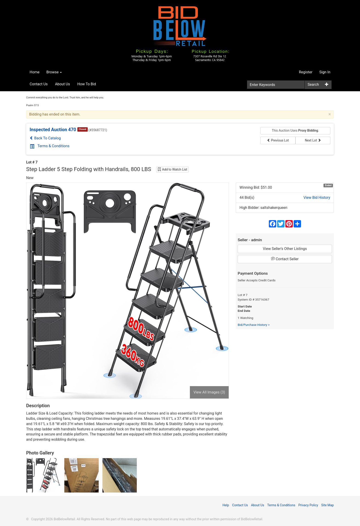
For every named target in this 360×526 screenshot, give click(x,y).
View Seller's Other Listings (285, 248)
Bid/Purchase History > (254, 325)
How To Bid (86, 84)
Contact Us (39, 84)
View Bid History (317, 197)
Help (225, 505)
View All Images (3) (209, 392)
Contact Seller (285, 259)
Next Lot (313, 140)
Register (305, 72)
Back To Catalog (45, 138)
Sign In (324, 72)
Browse (54, 72)
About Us (62, 84)
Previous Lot (278, 140)
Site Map (327, 505)
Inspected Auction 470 (53, 129)
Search (313, 84)
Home (34, 72)
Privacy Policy (308, 505)
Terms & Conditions (50, 146)
